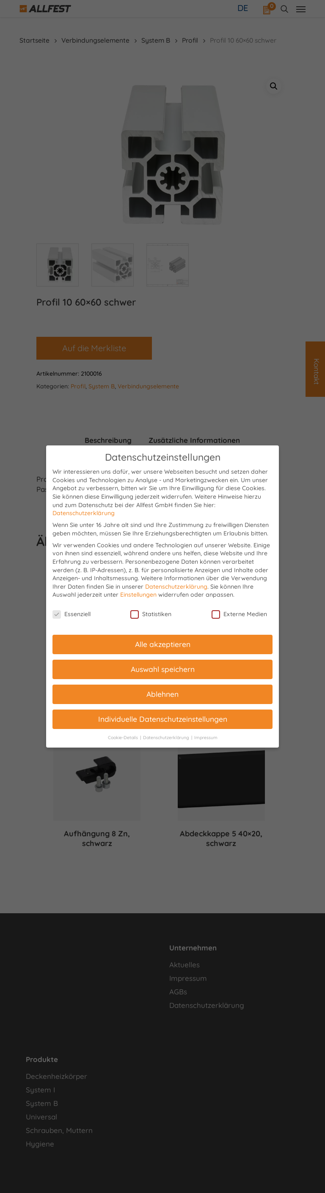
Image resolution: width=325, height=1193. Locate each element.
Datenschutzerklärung (83, 513)
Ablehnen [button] (162, 694)
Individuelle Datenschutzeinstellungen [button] (162, 718)
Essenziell (71, 614)
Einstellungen (138, 594)
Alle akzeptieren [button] (162, 644)
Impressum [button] (206, 737)
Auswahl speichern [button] (163, 669)
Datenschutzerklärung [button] (166, 737)
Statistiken (150, 614)
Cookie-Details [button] (123, 737)
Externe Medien (239, 614)
